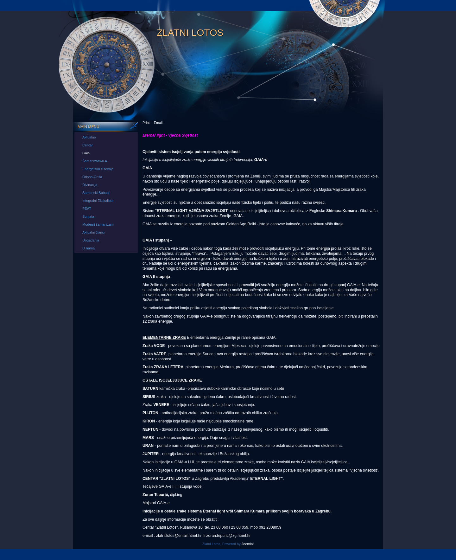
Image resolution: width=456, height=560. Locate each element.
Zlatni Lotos (190, 32)
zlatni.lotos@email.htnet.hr (178, 535)
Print (146, 123)
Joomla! (248, 544)
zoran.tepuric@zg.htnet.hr (228, 535)
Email (158, 123)
